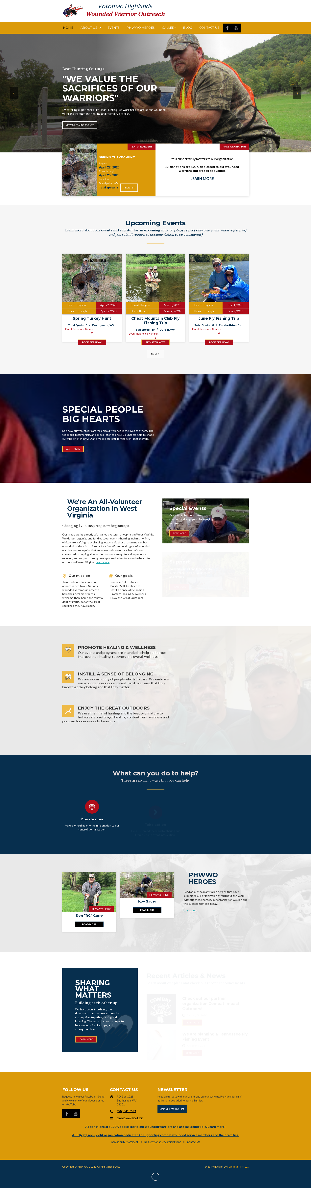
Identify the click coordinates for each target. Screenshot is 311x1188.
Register (129, 187)
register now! (92, 342)
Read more (89, 924)
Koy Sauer (147, 901)
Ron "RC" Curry (89, 916)
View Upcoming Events (80, 125)
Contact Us (193, 1141)
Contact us (209, 27)
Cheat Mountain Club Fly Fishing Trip (155, 320)
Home (68, 27)
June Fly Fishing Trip (219, 318)
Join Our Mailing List (172, 1108)
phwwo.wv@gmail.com (130, 1118)
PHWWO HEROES (141, 27)
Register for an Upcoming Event (162, 1141)
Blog (187, 27)
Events (114, 27)
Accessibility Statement (124, 1141)
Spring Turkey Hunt (92, 318)
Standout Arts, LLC (238, 1166)
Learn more (190, 910)
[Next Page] (155, 354)
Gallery (169, 27)
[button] (90, 28)
